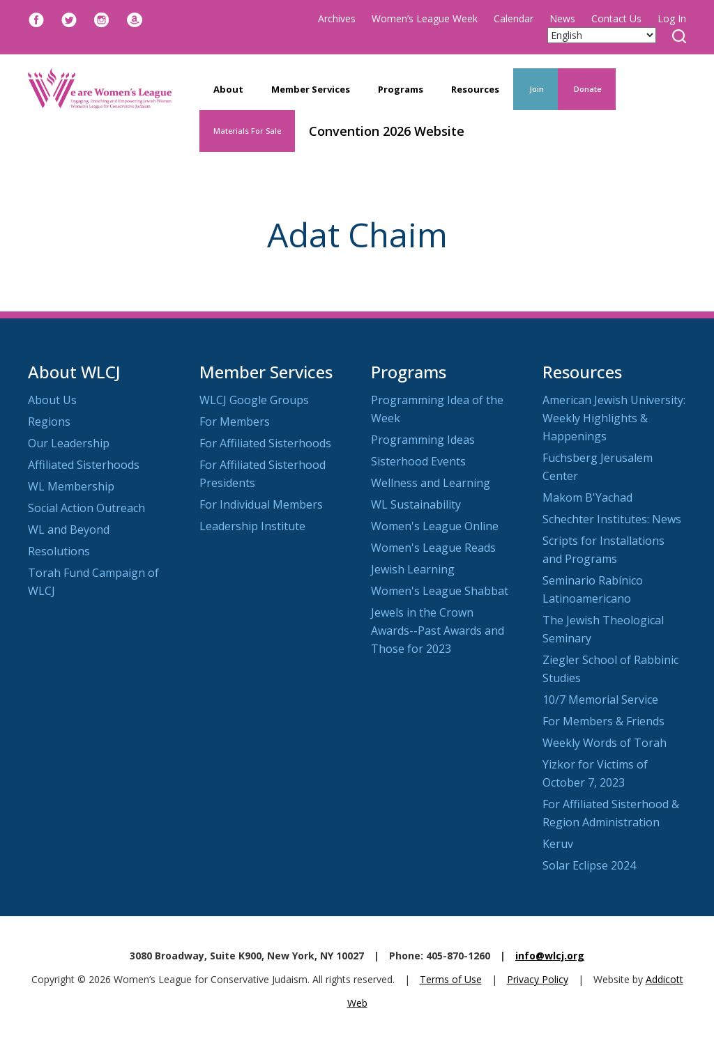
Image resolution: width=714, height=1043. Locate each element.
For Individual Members (261, 504)
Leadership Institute (252, 526)
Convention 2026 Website (386, 131)
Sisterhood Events (418, 461)
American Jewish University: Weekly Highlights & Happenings (613, 418)
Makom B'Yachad (587, 497)
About (228, 89)
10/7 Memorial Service (600, 699)
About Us (52, 400)
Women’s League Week (425, 18)
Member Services (310, 89)
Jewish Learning (413, 569)
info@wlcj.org (549, 955)
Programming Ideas (423, 439)
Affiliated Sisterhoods (83, 464)
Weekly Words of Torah (604, 742)
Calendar (513, 18)
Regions (49, 421)
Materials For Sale (247, 130)
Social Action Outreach (86, 508)
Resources (475, 89)
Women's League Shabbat (439, 590)
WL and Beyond (68, 529)
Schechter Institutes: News (611, 519)
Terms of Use (451, 979)
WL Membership (71, 486)
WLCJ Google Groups (254, 400)
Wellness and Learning (430, 482)
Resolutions (59, 551)
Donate (587, 89)
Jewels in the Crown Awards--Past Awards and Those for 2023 (437, 630)
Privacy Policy (537, 979)
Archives (337, 18)
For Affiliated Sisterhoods (265, 443)
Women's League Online (435, 526)
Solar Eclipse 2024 (589, 865)
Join (535, 89)
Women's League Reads (433, 547)
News (562, 18)
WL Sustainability (416, 504)
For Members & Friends (603, 721)
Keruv (557, 843)
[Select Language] (601, 35)
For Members (234, 421)
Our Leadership (68, 443)
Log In (672, 18)
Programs (400, 89)
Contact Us (616, 18)
